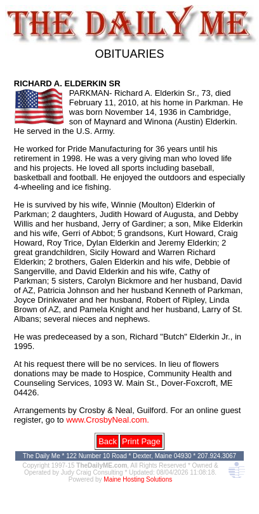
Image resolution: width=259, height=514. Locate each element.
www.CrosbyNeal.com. (107, 420)
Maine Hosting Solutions (137, 479)
